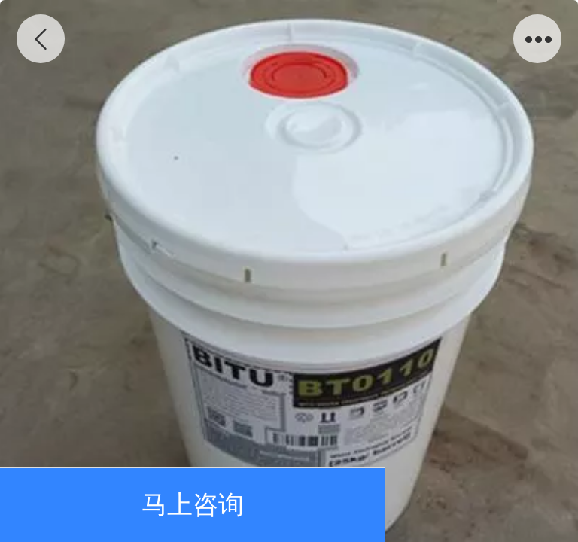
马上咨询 (192, 505)
